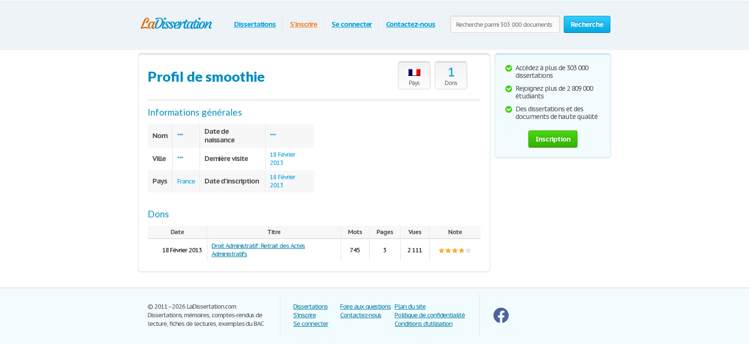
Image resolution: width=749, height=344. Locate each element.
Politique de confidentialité (430, 315)
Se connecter (352, 24)
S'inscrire (303, 24)
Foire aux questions (365, 306)
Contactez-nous (410, 24)
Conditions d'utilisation (423, 324)
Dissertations (255, 24)
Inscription (553, 138)
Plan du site (410, 306)
